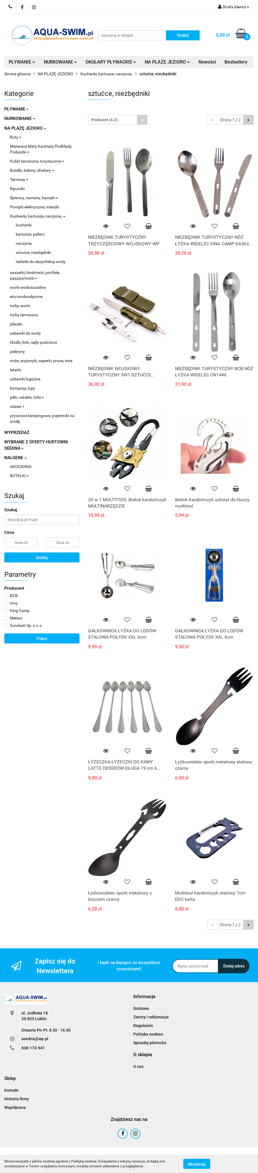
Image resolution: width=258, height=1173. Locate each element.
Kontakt (11, 1090)
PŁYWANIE (22, 62)
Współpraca (15, 1107)
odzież (17, 406)
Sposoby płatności (149, 1042)
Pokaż (41, 638)
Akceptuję (197, 1164)
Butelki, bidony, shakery (32, 170)
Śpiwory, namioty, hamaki (34, 198)
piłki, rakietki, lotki (27, 397)
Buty (15, 137)
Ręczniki (17, 188)
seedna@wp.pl (34, 1038)
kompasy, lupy (22, 388)
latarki (15, 370)
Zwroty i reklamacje (151, 1017)
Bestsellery (236, 62)
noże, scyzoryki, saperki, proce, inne (41, 360)
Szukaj (42, 557)
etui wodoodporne (26, 296)
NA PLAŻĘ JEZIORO (167, 62)
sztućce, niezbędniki (33, 252)
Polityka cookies (148, 1034)
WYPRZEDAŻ (16, 432)
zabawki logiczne (25, 379)
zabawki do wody (25, 333)
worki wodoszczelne (28, 287)
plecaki (16, 324)
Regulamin (143, 1025)
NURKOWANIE (60, 62)
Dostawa (141, 1008)
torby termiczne (24, 315)
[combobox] (117, 120)
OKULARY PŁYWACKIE (111, 62)
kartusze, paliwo (30, 234)
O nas (138, 1066)
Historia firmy (16, 1099)
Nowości (207, 62)
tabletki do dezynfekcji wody (41, 261)
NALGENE (15, 457)
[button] (144, 996)
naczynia (24, 243)
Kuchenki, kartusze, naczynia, (37, 216)
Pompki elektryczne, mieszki (34, 207)
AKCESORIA (20, 466)
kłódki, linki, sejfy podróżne (33, 342)
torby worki (20, 305)
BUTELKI (19, 475)
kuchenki (23, 225)
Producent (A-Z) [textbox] (104, 120)
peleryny (17, 351)
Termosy (19, 179)
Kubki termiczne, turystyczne (37, 161)
